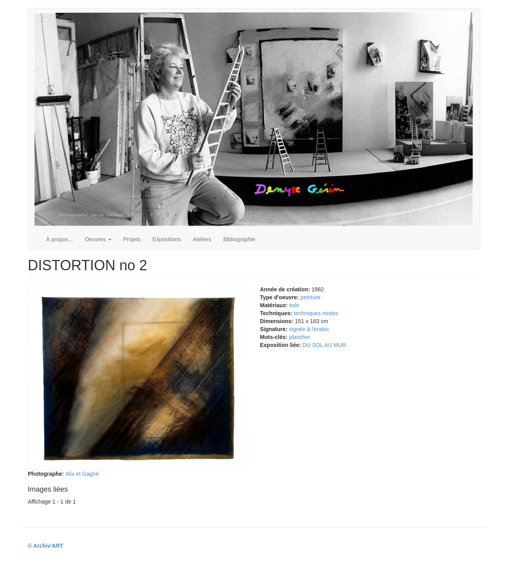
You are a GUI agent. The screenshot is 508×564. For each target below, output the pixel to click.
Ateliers (202, 239)
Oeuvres (98, 239)
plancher (299, 337)
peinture (310, 297)
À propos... (59, 239)
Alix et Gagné (82, 474)
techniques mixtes (316, 313)
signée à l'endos (309, 329)
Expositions (166, 239)
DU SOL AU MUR (324, 345)
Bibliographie (239, 239)
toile (294, 305)
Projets (132, 239)
